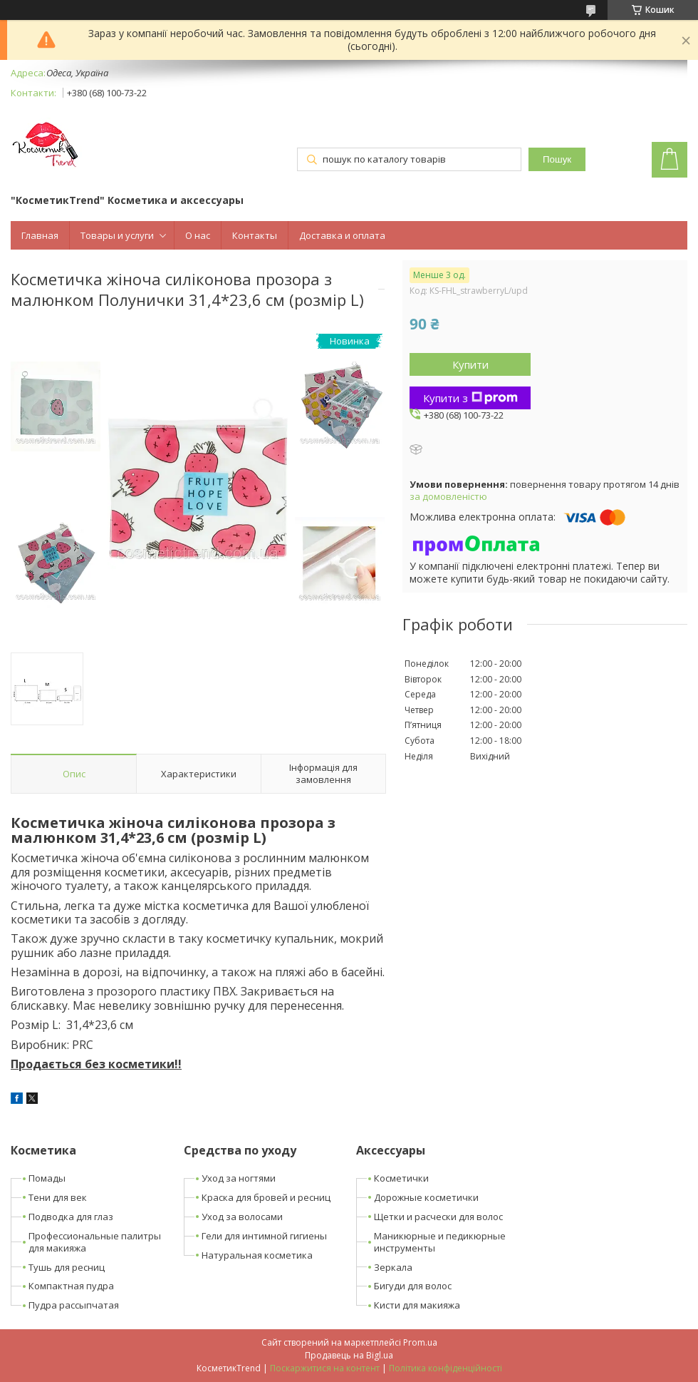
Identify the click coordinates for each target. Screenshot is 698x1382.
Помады (47, 1178)
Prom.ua (420, 1342)
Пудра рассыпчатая (73, 1305)
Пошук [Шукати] (557, 159)
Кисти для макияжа (417, 1305)
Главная (39, 235)
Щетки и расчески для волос (438, 1216)
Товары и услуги (117, 235)
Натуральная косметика (257, 1255)
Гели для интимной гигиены (264, 1235)
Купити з (470, 398)
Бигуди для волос (413, 1285)
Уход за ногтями (239, 1178)
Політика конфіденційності (445, 1368)
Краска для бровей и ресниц (266, 1197)
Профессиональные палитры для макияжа (94, 1241)
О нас (197, 235)
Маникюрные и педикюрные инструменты (440, 1241)
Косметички (401, 1178)
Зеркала (393, 1267)
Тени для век (57, 1197)
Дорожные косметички (426, 1197)
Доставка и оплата (342, 235)
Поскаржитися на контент (325, 1368)
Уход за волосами (242, 1216)
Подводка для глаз (70, 1216)
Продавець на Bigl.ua (349, 1355)
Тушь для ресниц (66, 1267)
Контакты (254, 235)
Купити (470, 364)
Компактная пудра (71, 1285)
